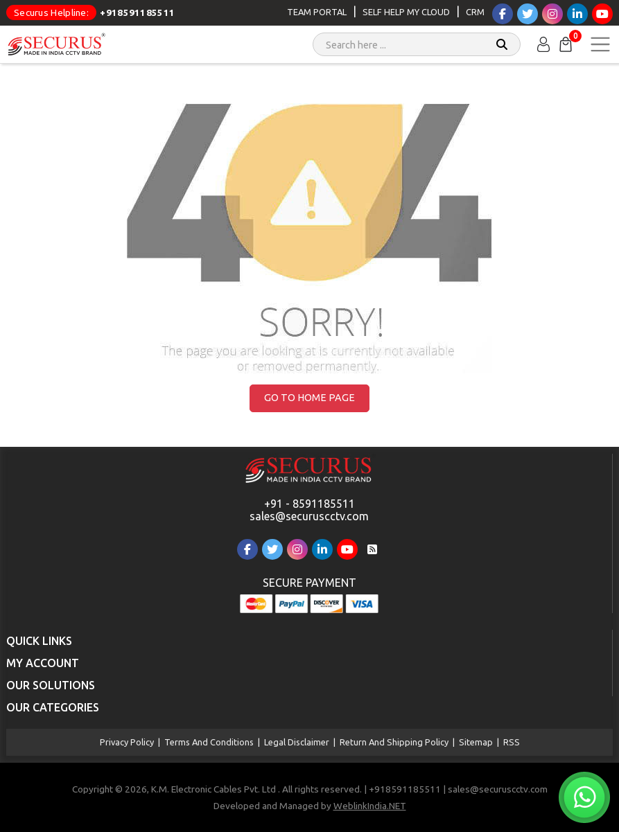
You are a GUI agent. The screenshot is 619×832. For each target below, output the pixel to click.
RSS (511, 742)
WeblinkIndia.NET (369, 805)
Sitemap (476, 742)
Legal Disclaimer (296, 742)
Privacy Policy (127, 742)
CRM (475, 12)
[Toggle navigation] (600, 44)
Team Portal (317, 12)
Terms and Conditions (209, 742)
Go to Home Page (309, 397)
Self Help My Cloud (406, 12)
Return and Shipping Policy (394, 742)
